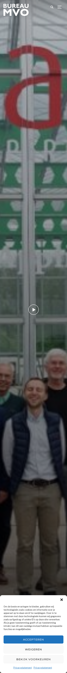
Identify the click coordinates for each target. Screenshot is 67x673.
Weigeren (33, 649)
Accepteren (33, 639)
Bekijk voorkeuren (33, 659)
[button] (61, 599)
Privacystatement (22, 667)
